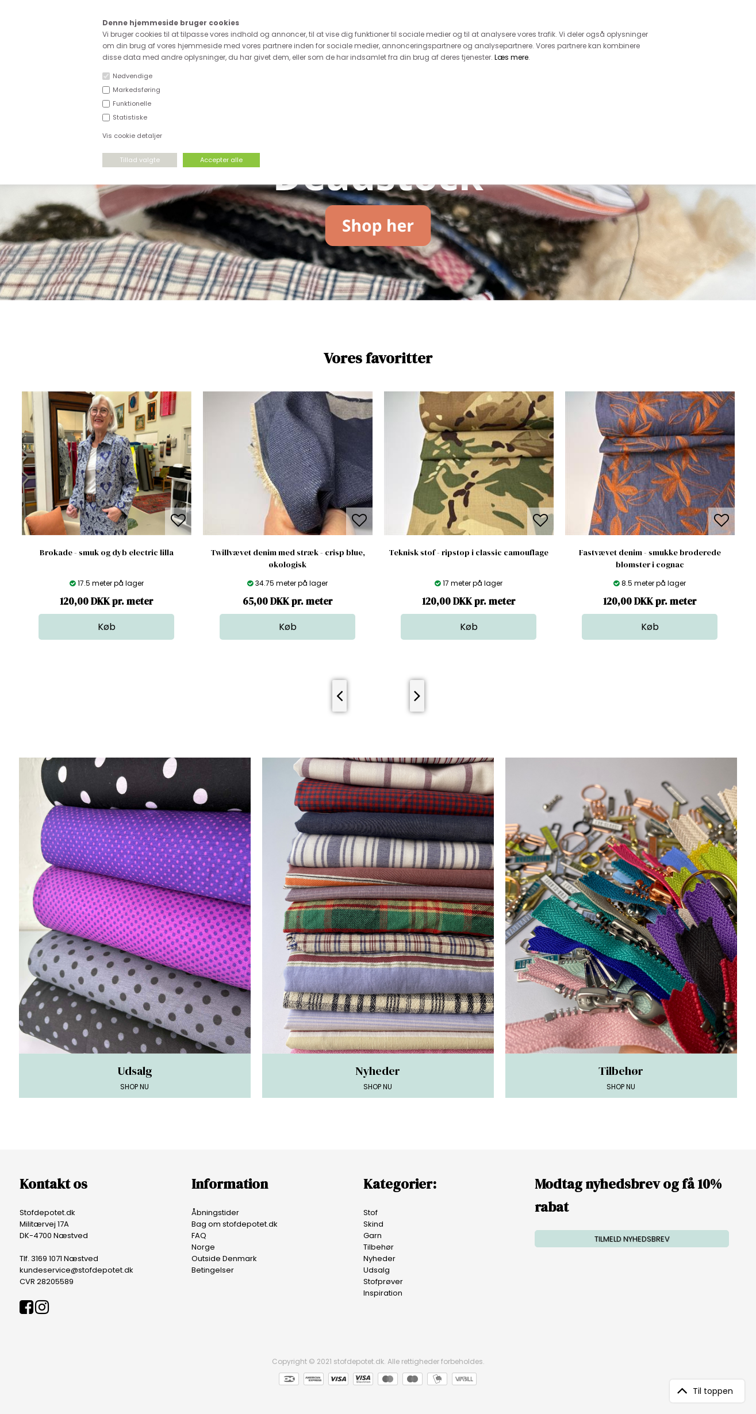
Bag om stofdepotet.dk (234, 1224)
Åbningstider (215, 1212)
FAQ (198, 1235)
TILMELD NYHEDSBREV (632, 1239)
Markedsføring (136, 89)
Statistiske (130, 117)
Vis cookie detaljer (132, 135)
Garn (372, 1235)
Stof (370, 1212)
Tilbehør (378, 1247)
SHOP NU (135, 1077)
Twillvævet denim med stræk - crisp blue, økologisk (287, 558)
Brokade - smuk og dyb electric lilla (107, 552)
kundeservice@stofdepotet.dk (76, 1270)
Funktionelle (132, 103)
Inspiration (382, 1293)
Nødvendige (132, 75)
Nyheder (379, 1258)
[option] (106, 516)
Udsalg (376, 1270)
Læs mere (511, 57)
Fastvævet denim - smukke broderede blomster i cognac (650, 558)
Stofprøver (383, 1281)
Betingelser (212, 1270)
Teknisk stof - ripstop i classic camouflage (468, 552)
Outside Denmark (224, 1258)
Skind (373, 1224)
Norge (203, 1247)
